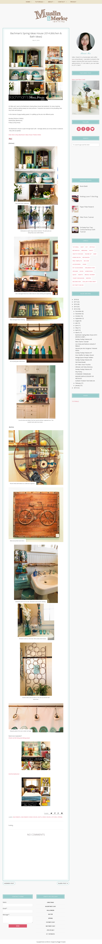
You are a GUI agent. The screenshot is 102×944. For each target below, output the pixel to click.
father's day (50, 922)
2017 (75, 302)
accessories (77, 264)
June (76, 325)
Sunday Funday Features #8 (83, 339)
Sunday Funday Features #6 (83, 360)
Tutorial (76, 247)
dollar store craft (89, 281)
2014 (75, 309)
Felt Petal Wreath (80, 362)
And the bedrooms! (14, 774)
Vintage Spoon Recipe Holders (84, 357)
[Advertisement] (85, 162)
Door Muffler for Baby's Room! (84, 355)
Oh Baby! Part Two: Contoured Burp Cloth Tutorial (87, 229)
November (78, 314)
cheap (84, 264)
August (77, 321)
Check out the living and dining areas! (19, 738)
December (78, 311)
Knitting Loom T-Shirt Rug (89, 197)
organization (90, 268)
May (76, 328)
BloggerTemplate (61, 942)
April (76, 330)
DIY (87, 247)
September (78, 318)
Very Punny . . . (79, 372)
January (77, 385)
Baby (95, 254)
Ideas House (46, 817)
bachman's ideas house (29, 817)
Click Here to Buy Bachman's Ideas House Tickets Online (25, 135)
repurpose (76, 250)
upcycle (92, 247)
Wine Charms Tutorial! (81, 342)
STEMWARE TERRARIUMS (83, 374)
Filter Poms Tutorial (87, 217)
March (77, 332)
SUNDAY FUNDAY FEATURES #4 (85, 381)
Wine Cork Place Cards (78, 79)
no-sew (86, 261)
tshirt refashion (78, 278)
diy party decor (78, 285)
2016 (75, 304)
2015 (75, 306)
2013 (75, 388)
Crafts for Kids (78, 254)
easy (82, 247)
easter (50, 914)
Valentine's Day (50, 906)
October (77, 316)
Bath (40, 817)
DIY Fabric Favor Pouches (83, 364)
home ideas (89, 271)
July (76, 323)
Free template (77, 261)
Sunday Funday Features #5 (83, 369)
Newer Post (9, 883)
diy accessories (78, 268)
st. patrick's (50, 934)
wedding (84, 250)
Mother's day (50, 926)
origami (75, 271)
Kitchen (54, 817)
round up (88, 254)
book (81, 271)
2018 (75, 299)
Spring (60, 817)
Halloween (50, 910)
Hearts (80, 274)
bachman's (17, 817)
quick (74, 274)
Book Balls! (83, 186)
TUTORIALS (75, 401)
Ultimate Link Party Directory (83, 367)
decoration (77, 281)
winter (88, 278)
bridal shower (90, 274)
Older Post (62, 883)
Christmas (50, 902)
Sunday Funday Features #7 (83, 353)
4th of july (50, 930)
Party (91, 250)
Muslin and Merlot (45, 942)
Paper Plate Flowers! (87, 207)
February (78, 383)
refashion (86, 257)
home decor (77, 257)
